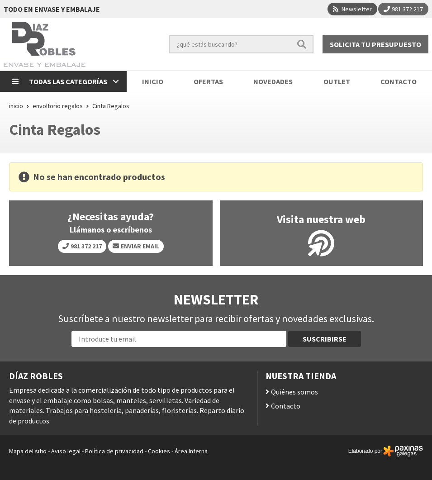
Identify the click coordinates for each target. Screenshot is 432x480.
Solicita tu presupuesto (375, 44)
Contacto (285, 405)
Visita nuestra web (321, 219)
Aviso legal (66, 451)
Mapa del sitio (28, 451)
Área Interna (191, 451)
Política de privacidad (114, 451)
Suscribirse (325, 338)
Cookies (159, 451)
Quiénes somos (294, 391)
